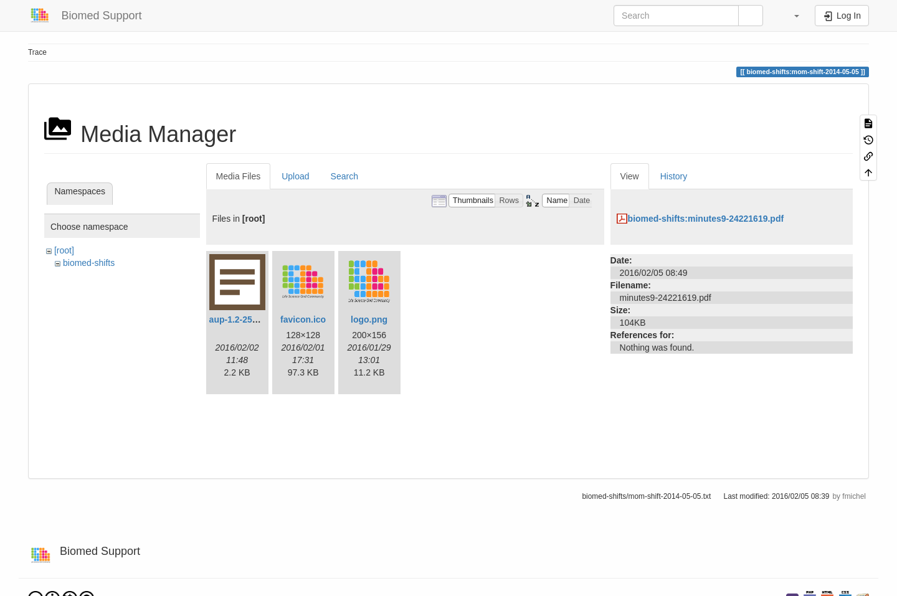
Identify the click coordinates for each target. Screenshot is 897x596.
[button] (790, 15)
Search (344, 176)
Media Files (238, 176)
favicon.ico (303, 319)
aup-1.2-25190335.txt (252, 319)
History (674, 176)
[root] (64, 250)
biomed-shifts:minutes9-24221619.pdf (706, 219)
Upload (295, 176)
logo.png (369, 319)
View (629, 176)
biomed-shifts (89, 263)
